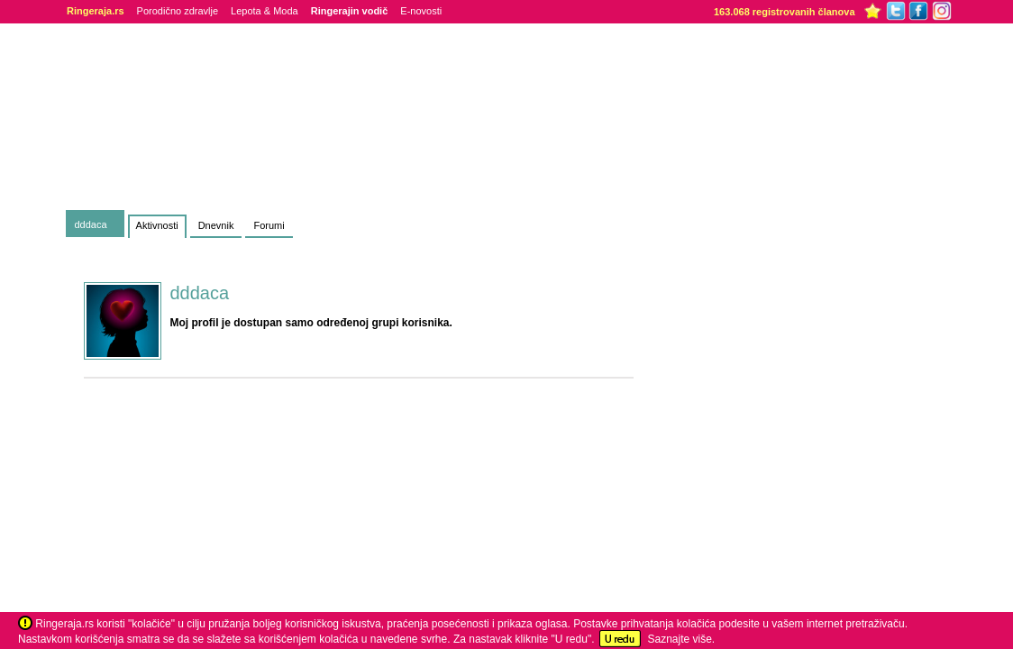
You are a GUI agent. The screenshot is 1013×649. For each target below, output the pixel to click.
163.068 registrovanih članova (784, 11)
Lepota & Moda (264, 10)
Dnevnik (216, 225)
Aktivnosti (157, 225)
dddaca (91, 224)
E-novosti (421, 10)
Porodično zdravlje (178, 10)
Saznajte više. (681, 639)
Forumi (268, 225)
